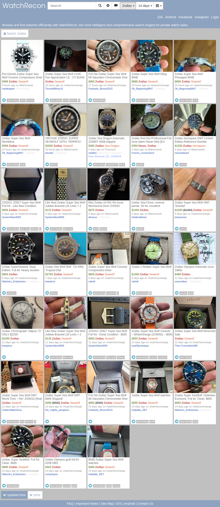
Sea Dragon (112, 145)
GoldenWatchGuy (12, 410)
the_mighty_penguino (57, 410)
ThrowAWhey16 (54, 88)
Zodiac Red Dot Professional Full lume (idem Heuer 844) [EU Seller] (151, 142)
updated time (14, 495)
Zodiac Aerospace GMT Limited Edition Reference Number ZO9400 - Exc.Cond (194, 142)
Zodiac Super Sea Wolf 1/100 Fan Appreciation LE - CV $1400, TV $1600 (65, 77)
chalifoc (92, 153)
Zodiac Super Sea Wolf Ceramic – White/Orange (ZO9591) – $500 (152, 332)
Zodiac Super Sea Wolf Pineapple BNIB (189, 75)
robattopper (8, 88)
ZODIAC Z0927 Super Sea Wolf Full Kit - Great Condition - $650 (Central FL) (107, 334)
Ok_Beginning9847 (142, 88)
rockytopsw (51, 474)
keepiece (50, 281)
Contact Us (145, 503)
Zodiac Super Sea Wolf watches (151, 395)
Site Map (107, 503)
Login (215, 17)
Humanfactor (182, 153)
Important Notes (87, 503)
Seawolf (23, 81)
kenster (49, 153)
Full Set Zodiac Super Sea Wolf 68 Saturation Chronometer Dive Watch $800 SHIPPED (108, 77)
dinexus (92, 217)
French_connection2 (143, 153)
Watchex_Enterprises (14, 281)
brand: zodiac (14, 33)
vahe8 (91, 281)
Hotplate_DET (139, 410)
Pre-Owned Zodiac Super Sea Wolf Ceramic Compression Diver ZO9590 (22, 77)
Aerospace (198, 145)
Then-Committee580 (186, 345)
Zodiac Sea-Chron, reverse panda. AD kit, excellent (148, 204)
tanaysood (180, 217)
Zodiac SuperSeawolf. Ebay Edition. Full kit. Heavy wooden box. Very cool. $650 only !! (20, 270)
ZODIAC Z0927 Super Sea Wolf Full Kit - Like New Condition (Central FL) (21, 206)
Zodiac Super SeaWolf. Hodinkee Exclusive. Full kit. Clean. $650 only (195, 399)
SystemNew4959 (11, 217)
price (35, 495)
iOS (160, 17)
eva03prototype (140, 345)
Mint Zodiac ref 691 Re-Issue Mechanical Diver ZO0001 (105, 204)
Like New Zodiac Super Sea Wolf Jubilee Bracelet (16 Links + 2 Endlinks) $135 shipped (65, 334)
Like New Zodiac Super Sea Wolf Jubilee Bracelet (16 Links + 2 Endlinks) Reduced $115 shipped (65, 206)
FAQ (70, 503)
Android (170, 17)
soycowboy (181, 281)
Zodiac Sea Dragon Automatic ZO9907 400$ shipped (106, 140)
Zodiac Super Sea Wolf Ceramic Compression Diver (107, 268)
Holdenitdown (139, 217)
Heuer (142, 145)
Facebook (185, 17)
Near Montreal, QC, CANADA (104, 156)
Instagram (202, 17)
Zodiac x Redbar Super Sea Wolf (151, 266)
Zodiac (13, 81)
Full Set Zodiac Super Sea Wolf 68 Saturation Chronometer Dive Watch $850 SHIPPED (108, 399)
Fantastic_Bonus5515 (100, 88)
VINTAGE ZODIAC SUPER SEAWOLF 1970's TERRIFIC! (63, 140)
